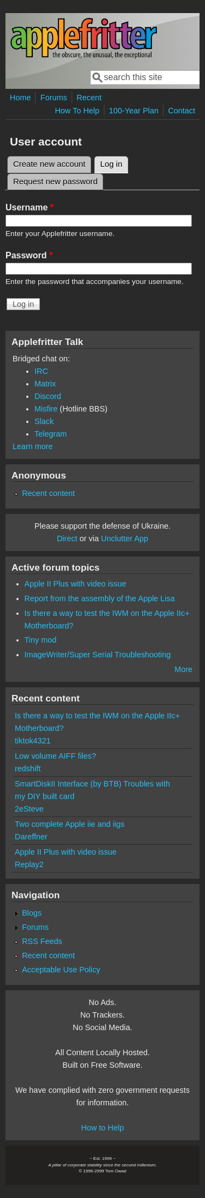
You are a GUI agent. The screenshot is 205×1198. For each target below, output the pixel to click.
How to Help (102, 1127)
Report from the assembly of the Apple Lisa (100, 598)
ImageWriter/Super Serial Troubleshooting (98, 654)
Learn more (33, 446)
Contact (181, 110)
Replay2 (29, 864)
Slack (44, 421)
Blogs (32, 913)
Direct (67, 538)
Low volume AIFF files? (55, 756)
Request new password (55, 181)
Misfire (45, 408)
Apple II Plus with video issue (75, 583)
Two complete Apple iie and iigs (70, 824)
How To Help (77, 110)
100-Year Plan (134, 110)
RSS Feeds (42, 941)
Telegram (50, 433)
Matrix (45, 383)
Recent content (48, 493)
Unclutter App (124, 538)
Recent (89, 97)
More (183, 669)
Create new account (49, 164)
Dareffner (31, 836)
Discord (47, 396)
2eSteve (29, 808)
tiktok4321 (33, 740)
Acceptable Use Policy (61, 969)
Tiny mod (41, 640)
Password (28, 255)
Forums (53, 97)
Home (20, 97)
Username (29, 207)
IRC (41, 371)
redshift (27, 768)
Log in (114, 162)
